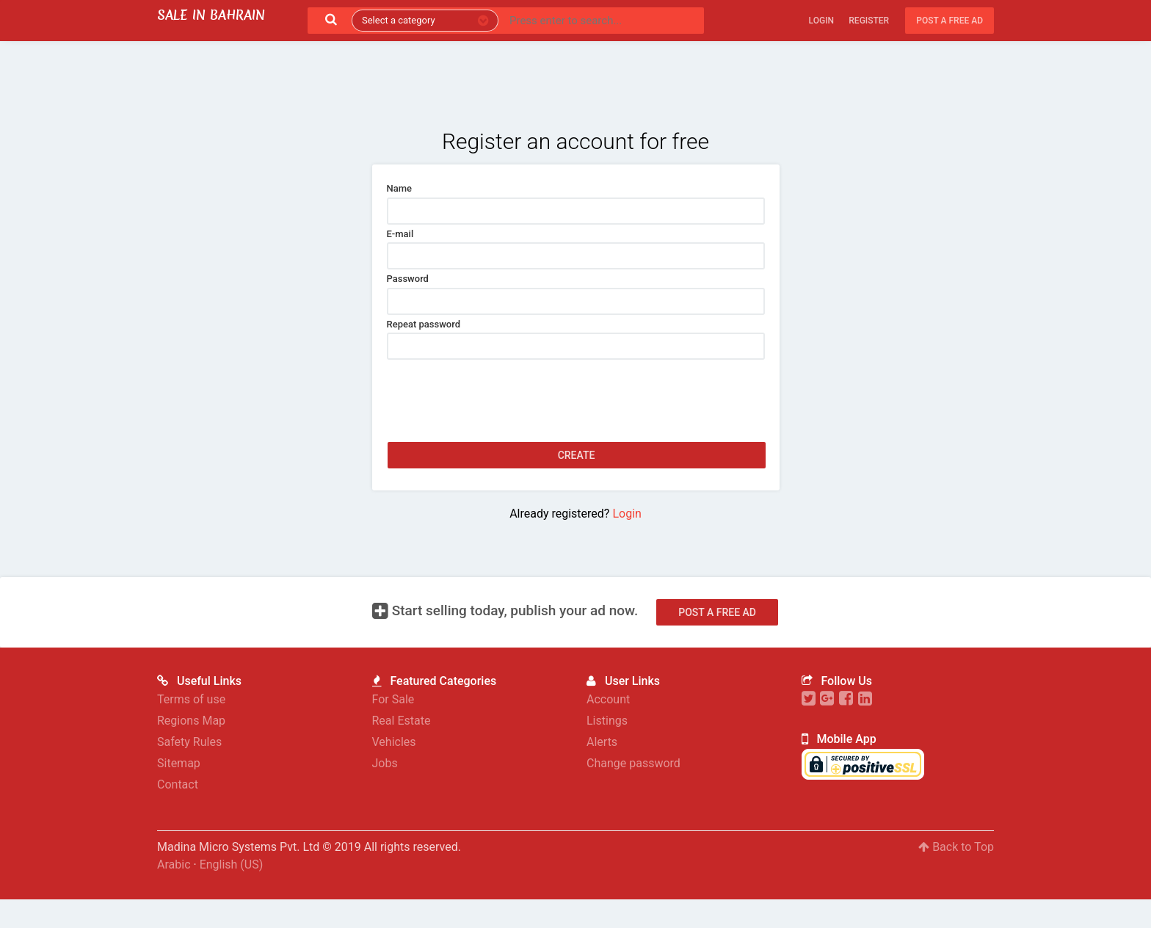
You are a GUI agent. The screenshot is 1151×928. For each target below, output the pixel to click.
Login (821, 20)
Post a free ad (949, 20)
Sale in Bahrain (211, 15)
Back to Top (956, 868)
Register (869, 20)
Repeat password (424, 324)
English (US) (232, 886)
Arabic (174, 886)
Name (400, 188)
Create (576, 455)
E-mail (400, 233)
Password (408, 278)
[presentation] (498, 388)
